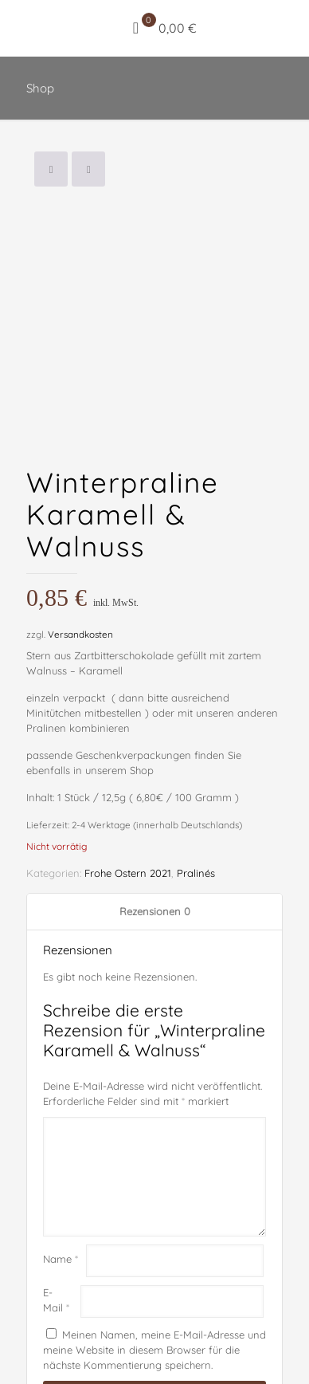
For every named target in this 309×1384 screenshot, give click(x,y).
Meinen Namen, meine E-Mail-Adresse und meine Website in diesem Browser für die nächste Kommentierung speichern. (154, 1285)
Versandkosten (80, 570)
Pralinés (196, 809)
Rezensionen (154, 847)
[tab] (154, 848)
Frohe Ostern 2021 (127, 809)
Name (60, 1195)
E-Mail (56, 1235)
